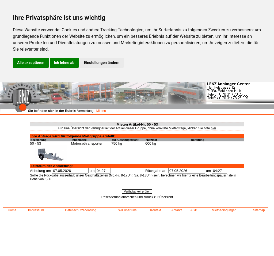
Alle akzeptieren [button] (30, 63)
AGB (194, 210)
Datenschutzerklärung (80, 210)
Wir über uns (127, 210)
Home (12, 210)
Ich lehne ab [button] (64, 63)
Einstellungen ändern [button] (102, 63)
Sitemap (259, 210)
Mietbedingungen (224, 210)
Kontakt (155, 210)
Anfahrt (177, 210)
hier (213, 128)
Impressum (36, 210)
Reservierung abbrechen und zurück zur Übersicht (137, 197)
